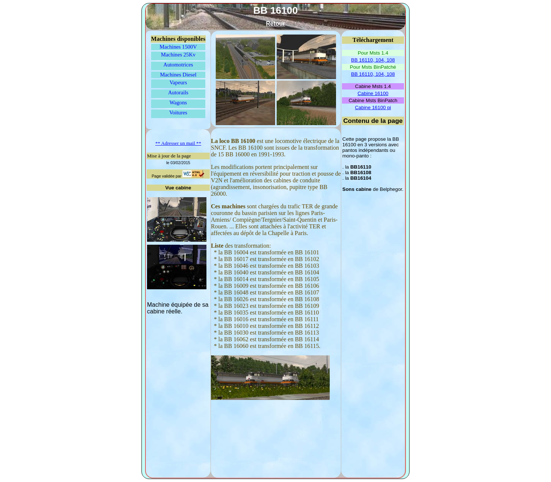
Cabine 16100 (373, 93)
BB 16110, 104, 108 (373, 60)
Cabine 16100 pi (373, 107)
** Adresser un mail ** (178, 143)
